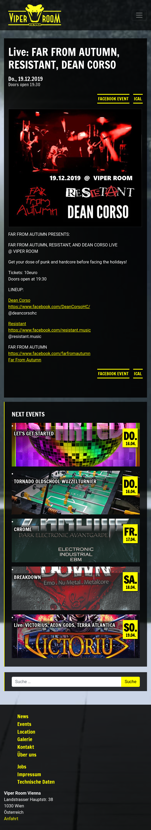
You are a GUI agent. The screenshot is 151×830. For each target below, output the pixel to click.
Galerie (24, 739)
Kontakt (25, 746)
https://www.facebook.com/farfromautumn (49, 353)
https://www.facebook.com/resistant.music (49, 330)
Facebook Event (113, 99)
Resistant (17, 323)
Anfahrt (11, 818)
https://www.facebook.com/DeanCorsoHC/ (49, 306)
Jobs (21, 766)
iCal (138, 99)
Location (26, 731)
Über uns (26, 754)
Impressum (29, 774)
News (22, 716)
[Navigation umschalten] (139, 15)
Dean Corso (19, 300)
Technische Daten (36, 781)
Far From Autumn (24, 359)
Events (24, 724)
